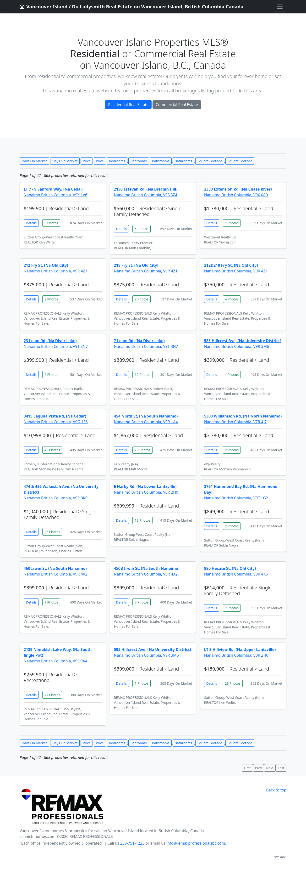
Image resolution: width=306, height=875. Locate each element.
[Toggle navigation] (279, 6)
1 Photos (232, 223)
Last (281, 768)
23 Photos (232, 683)
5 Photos (141, 228)
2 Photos (51, 299)
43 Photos (52, 450)
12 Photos (142, 374)
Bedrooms (117, 161)
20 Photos (142, 450)
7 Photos (51, 602)
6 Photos (51, 223)
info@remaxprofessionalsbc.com (195, 843)
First (247, 768)
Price (86, 161)
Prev (258, 768)
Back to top (276, 790)
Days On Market (34, 161)
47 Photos (52, 695)
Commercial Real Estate (177, 104)
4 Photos (232, 299)
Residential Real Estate (128, 104)
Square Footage (209, 161)
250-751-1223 (132, 843)
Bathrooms (160, 161)
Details (31, 223)
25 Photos (52, 532)
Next (269, 768)
